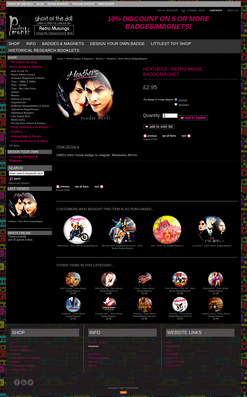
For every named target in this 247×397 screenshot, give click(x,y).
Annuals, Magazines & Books (27, 78)
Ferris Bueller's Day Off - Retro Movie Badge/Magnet (180, 289)
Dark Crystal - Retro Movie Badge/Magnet (73, 289)
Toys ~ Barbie (18, 85)
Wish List (233, 10)
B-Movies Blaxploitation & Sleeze (29, 106)
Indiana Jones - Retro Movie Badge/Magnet (216, 314)
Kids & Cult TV (18, 71)
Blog (40, 4)
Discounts (93, 361)
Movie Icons (17, 120)
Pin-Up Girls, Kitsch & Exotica (27, 123)
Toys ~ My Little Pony (22, 88)
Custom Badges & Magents (23, 158)
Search (16, 168)
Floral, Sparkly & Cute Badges (29, 127)
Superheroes (17, 102)
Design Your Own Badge (117, 43)
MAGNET (184, 105)
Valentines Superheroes (24, 109)
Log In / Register (167, 10)
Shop (14, 43)
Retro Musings (58, 4)
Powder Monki (131, 388)
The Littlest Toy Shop (23, 62)
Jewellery (16, 131)
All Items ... (16, 145)
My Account (94, 354)
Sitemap (92, 365)
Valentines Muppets (21, 113)
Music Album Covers (22, 74)
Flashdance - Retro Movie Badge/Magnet (216, 289)
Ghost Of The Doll (20, 4)
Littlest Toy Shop (171, 43)
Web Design (106, 4)
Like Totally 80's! (19, 116)
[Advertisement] (99, 63)
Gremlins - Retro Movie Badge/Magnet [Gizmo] (180, 314)
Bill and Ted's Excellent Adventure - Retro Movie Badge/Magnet (122, 246)
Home (60, 58)
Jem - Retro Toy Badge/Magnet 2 (167, 245)
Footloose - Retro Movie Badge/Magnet (73, 314)
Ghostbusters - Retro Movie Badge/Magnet (109, 314)
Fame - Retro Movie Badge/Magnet (144, 289)
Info (31, 43)
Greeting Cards (18, 369)
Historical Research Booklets (43, 50)
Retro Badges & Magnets (79, 58)
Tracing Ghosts (83, 4)
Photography (172, 354)
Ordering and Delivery (99, 357)
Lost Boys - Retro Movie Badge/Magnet (211, 245)
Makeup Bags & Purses (25, 136)
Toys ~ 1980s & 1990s (22, 81)
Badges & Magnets (63, 43)
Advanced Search (19, 183)
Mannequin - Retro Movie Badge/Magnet (78, 245)
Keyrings (15, 354)
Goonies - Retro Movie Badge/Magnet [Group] (144, 314)
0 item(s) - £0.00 (196, 10)
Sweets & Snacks (20, 99)
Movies (100, 58)
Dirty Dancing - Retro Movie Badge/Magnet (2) (109, 289)
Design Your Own (19, 346)
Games (14, 92)
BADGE (183, 100)
